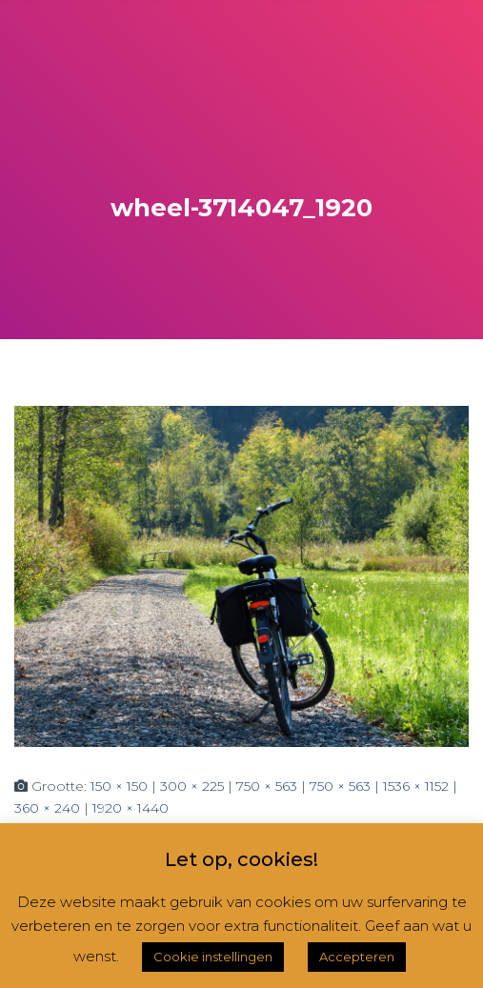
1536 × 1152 (416, 786)
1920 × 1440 (130, 808)
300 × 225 (192, 786)
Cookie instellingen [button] (212, 956)
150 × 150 (119, 786)
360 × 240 (47, 808)
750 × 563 (266, 786)
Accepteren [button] (356, 956)
